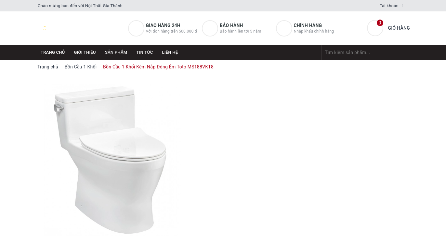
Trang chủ (53, 52)
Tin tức (144, 52)
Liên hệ (170, 52)
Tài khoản (389, 5)
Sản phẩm (116, 52)
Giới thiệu (85, 52)
